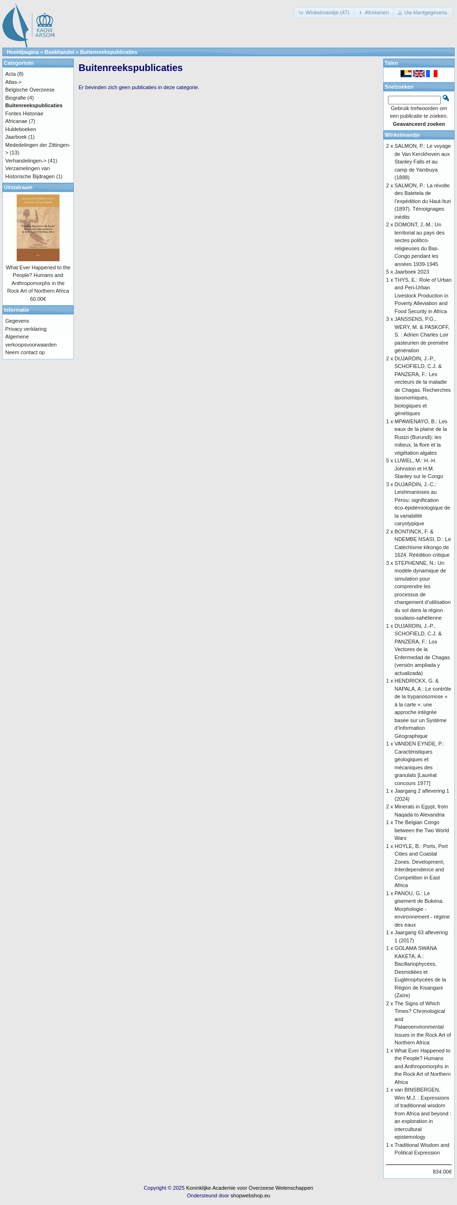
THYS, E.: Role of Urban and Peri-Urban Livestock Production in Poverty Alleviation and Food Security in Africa (423, 295)
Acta (10, 74)
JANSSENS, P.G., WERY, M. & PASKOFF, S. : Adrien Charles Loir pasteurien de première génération (422, 334)
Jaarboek (16, 137)
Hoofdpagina (23, 52)
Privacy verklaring (26, 329)
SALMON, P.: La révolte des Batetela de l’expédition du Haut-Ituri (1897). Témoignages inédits (423, 201)
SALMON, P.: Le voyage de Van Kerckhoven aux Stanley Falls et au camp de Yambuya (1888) (423, 161)
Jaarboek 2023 (412, 272)
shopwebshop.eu (250, 1195)
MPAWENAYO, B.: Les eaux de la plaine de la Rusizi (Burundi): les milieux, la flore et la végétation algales (421, 437)
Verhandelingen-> (26, 160)
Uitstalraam (18, 187)
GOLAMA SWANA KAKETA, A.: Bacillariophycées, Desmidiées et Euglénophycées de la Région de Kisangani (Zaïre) (420, 971)
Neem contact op (25, 352)
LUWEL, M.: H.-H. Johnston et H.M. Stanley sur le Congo (419, 468)
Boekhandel (59, 52)
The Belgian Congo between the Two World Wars (422, 830)
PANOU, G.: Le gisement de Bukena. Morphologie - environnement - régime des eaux (422, 909)
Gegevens (17, 321)
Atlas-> (13, 82)
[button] (324, 12)
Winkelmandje (402, 135)
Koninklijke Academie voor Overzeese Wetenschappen (249, 1188)
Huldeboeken (20, 129)
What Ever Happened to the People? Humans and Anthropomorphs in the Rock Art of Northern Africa (423, 1066)
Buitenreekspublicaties (108, 52)
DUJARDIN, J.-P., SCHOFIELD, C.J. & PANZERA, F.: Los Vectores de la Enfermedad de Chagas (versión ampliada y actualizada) (422, 649)
